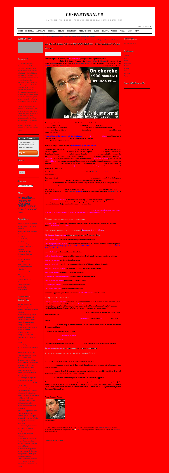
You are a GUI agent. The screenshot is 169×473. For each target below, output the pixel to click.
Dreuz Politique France (25, 264)
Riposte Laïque (22, 287)
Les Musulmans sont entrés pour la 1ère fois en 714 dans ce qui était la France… (71, 37)
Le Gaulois (21, 262)
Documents (72, 31)
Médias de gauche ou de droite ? (28, 224)
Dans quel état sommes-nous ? (27, 231)
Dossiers (51, 31)
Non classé (31, 209)
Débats (61, 31)
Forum (122, 31)
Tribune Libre (85, 31)
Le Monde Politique (24, 244)
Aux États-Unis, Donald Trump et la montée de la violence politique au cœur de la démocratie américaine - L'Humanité (27, 431)
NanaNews (21, 282)
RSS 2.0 (77, 430)
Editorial (29, 31)
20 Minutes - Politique (25, 254)
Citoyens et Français (24, 279)
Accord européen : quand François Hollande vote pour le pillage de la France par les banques (90, 40)
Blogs (96, 31)
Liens (130, 31)
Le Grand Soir (22, 277)
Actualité (40, 31)
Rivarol (20, 256)
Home (20, 31)
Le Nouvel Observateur (25, 246)
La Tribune (21, 236)
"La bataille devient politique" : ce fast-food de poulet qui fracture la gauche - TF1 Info (27, 317)
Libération (21, 249)
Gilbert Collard (22, 289)
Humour (105, 31)
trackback (117, 430)
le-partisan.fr (84, 14)
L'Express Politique (24, 259)
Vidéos (114, 31)
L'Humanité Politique (24, 251)
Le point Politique (23, 239)
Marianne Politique (24, 284)
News (137, 31)
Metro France (22, 234)
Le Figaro (21, 241)
